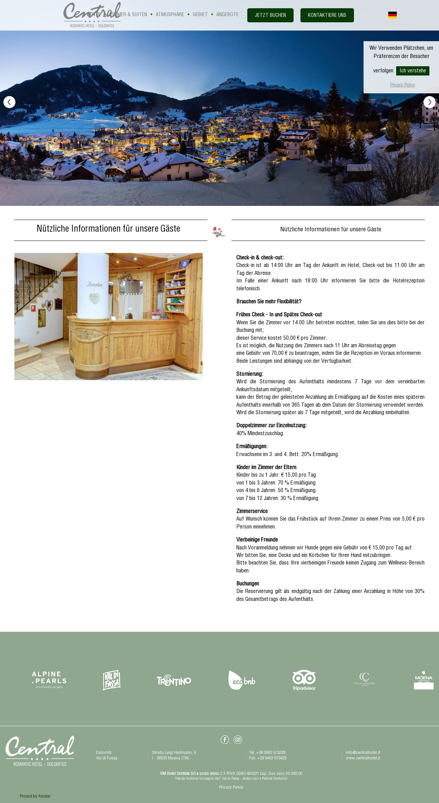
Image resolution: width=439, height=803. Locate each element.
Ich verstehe (413, 71)
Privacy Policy (402, 85)
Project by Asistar (35, 796)
